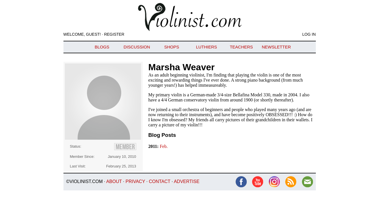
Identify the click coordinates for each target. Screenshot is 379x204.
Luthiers (206, 46)
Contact (159, 181)
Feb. (164, 146)
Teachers (241, 46)
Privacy (135, 181)
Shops (171, 46)
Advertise (186, 181)
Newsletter (276, 46)
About (114, 181)
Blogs (102, 46)
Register (114, 34)
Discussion (137, 46)
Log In (309, 34)
